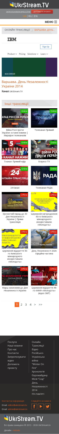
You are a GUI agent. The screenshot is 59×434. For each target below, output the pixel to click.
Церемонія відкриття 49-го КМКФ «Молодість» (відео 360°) (44, 290)
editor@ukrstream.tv (17, 405)
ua (25, 16)
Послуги (12, 342)
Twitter (48, 405)
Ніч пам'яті (38, 393)
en (35, 16)
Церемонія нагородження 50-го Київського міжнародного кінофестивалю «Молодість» (44, 219)
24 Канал (14, 187)
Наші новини (15, 345)
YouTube (41, 405)
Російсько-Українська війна (38, 356)
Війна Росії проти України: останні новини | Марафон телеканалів (15, 133)
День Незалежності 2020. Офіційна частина (44, 252)
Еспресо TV (44, 161)
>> (40, 304)
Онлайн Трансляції (17, 29)
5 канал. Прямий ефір (15, 161)
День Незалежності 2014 (40, 386)
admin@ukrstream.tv (17, 409)
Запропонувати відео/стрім (18, 12)
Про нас (12, 349)
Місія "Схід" (38, 379)
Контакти (13, 353)
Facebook (34, 405)
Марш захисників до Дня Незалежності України (15, 289)
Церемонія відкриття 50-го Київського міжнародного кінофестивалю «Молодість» (15, 256)
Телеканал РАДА (44, 187)
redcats (16, 430)
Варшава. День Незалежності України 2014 (44, 29)
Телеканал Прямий (44, 130)
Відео (35, 349)
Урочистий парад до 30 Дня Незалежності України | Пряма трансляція (15, 218)
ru (30, 16)
